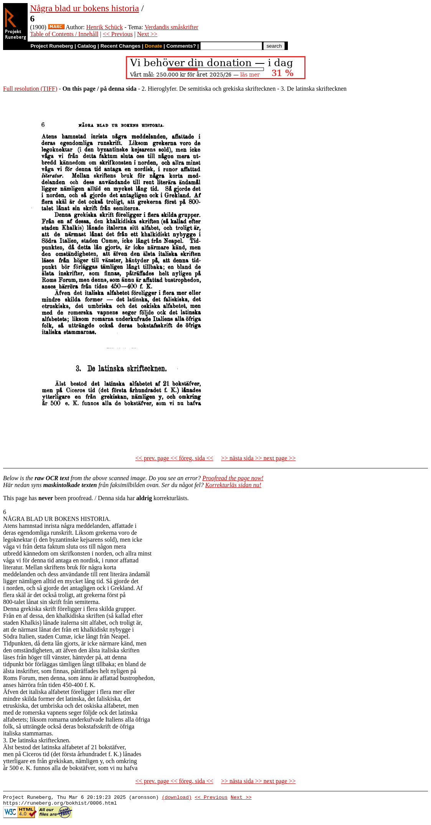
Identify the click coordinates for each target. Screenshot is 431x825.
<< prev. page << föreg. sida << (174, 458)
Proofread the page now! (232, 478)
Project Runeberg (51, 46)
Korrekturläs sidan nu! (233, 485)
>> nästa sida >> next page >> (258, 458)
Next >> (147, 34)
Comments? (181, 46)
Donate (153, 46)
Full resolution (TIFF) (30, 88)
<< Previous (118, 34)
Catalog (87, 46)
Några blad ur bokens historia (84, 8)
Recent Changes (120, 46)
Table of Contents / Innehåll (64, 34)
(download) (177, 798)
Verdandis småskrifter (171, 27)
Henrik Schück (104, 27)
